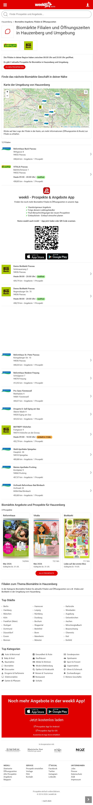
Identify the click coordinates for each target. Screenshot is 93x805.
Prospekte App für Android (46, 726)
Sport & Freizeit (72, 662)
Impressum (76, 779)
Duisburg (37, 617)
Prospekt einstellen (34, 768)
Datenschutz (76, 774)
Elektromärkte (9, 677)
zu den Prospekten (15, 67)
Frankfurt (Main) (9, 621)
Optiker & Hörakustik (43, 669)
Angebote (8, 777)
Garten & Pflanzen (11, 681)
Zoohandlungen (72, 673)
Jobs (73, 768)
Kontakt (29, 777)
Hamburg (6, 610)
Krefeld (68, 640)
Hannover (38, 606)
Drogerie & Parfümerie (13, 673)
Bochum (37, 621)
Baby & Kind (8, 658)
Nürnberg (38, 614)
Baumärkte (8, 662)
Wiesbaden (69, 610)
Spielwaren (70, 658)
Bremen (6, 640)
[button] (86, 92)
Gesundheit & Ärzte (42, 654)
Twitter (52, 771)
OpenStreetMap (75, 127)
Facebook (53, 768)
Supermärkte (71, 666)
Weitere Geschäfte (73, 677)
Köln (4, 617)
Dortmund (7, 629)
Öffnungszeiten (10, 771)
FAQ (28, 774)
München (6, 614)
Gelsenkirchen (71, 617)
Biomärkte (8, 666)
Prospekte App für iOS (46, 731)
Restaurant (39, 677)
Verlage (29, 771)
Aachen (68, 621)
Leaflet (64, 127)
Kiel (66, 636)
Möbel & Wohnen (42, 662)
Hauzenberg (7, 22)
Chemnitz (69, 632)
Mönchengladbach (73, 625)
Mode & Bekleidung (43, 666)
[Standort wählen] (87, 5)
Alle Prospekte (46, 573)
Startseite (8, 768)
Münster (37, 640)
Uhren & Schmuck (73, 669)
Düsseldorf (7, 632)
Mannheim (38, 636)
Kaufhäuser (39, 658)
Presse (74, 771)
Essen (5, 636)
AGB (73, 777)
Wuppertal (38, 625)
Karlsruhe (69, 606)
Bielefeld (37, 629)
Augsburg (69, 614)
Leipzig (37, 610)
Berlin (53, 7)
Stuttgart (6, 625)
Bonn (36, 632)
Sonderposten (71, 654)
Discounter (8, 669)
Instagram (53, 774)
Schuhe (37, 681)
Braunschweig (71, 629)
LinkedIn (52, 777)
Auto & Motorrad (11, 654)
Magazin (7, 779)
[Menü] (5, 5)
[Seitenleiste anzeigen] (88, 799)
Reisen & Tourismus (43, 673)
